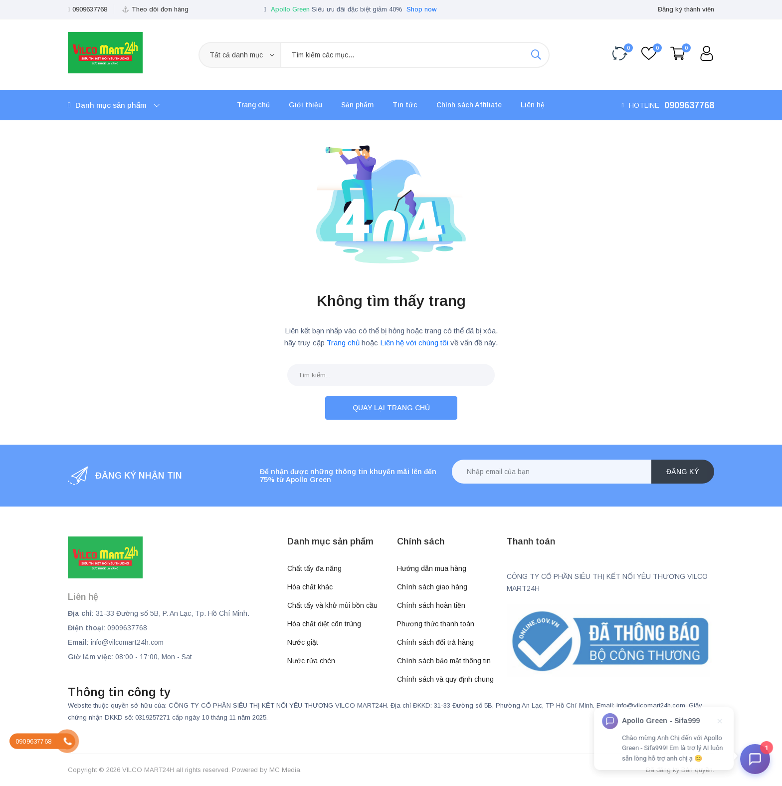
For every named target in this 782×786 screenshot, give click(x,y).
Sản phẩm (357, 105)
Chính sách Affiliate (469, 105)
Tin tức (404, 105)
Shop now (421, 9)
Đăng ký (682, 472)
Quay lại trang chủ (391, 408)
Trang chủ (253, 105)
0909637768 (89, 9)
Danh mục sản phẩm (114, 105)
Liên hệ (533, 105)
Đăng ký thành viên (686, 9)
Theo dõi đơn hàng (160, 9)
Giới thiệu (305, 105)
